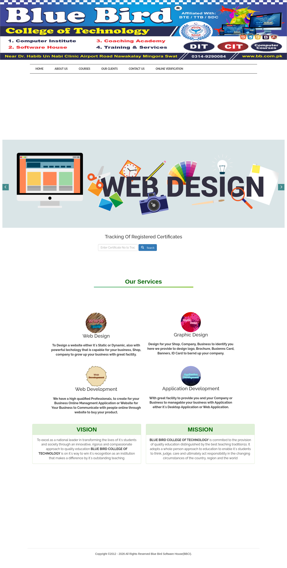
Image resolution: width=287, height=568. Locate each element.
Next (281, 187)
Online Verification (169, 69)
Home (39, 69)
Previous (5, 187)
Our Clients (109, 69)
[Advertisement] (143, 103)
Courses (84, 69)
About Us (61, 69)
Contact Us (136, 69)
